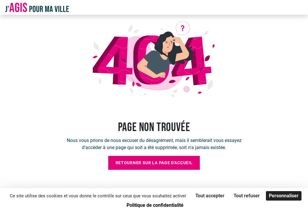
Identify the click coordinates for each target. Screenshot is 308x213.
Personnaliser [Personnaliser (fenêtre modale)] (284, 196)
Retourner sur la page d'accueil (154, 162)
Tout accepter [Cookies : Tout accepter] (209, 196)
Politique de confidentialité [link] (155, 205)
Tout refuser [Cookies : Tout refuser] (247, 196)
